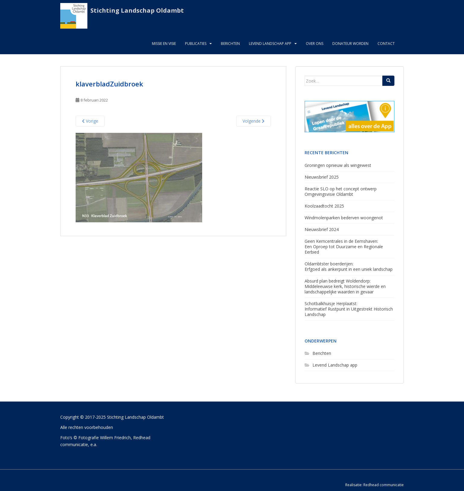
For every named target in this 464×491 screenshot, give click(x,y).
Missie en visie (164, 43)
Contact (386, 43)
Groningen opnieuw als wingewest (338, 165)
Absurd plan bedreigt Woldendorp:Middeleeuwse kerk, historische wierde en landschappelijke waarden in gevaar (345, 286)
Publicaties (195, 43)
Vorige (90, 121)
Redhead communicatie (383, 484)
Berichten (230, 43)
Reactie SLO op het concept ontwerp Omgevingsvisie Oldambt (341, 191)
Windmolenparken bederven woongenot (344, 217)
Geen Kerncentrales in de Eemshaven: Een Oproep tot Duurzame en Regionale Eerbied (344, 246)
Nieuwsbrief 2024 (322, 229)
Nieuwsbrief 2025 (322, 177)
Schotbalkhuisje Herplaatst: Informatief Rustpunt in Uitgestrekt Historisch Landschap (349, 309)
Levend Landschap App (270, 43)
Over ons (314, 43)
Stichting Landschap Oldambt (137, 10)
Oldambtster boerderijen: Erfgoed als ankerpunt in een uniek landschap (349, 266)
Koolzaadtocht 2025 (324, 206)
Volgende (254, 121)
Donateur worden (350, 43)
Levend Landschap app (334, 365)
